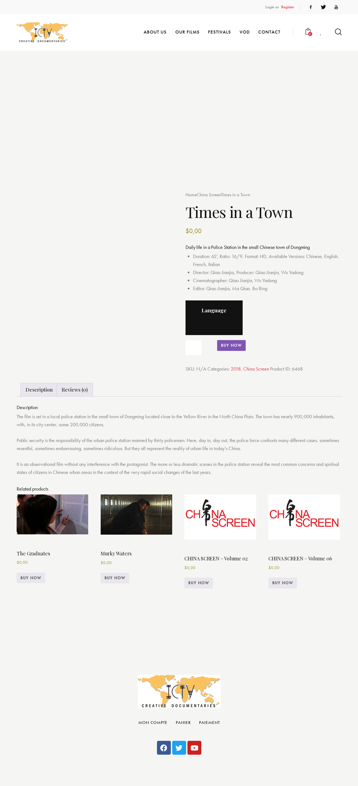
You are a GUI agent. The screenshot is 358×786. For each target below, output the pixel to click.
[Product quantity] (194, 347)
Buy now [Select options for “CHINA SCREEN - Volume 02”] (198, 582)
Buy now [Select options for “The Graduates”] (31, 577)
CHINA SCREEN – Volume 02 (216, 558)
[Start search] (337, 32)
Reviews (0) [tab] (75, 389)
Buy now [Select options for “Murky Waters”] (115, 577)
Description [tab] (39, 389)
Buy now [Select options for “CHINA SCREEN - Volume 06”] (282, 582)
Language (214, 310)
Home (191, 195)
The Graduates (33, 553)
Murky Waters (116, 553)
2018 (236, 369)
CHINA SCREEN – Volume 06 (300, 558)
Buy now (231, 345)
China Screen (209, 195)
